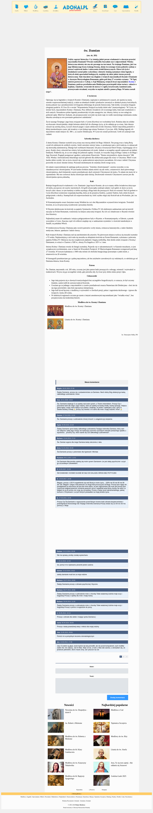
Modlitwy (23, 799)
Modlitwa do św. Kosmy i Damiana (78, 306)
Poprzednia (79, 792)
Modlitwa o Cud (117, 712)
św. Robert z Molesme (73, 726)
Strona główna (76, 796)
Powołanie (48, 799)
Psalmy (114, 799)
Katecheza (86, 799)
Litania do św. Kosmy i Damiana (77, 320)
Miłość (42, 799)
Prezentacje (79, 799)
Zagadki (29, 799)
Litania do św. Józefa (119, 752)
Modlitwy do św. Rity (119, 739)
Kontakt (88, 803)
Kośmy (132, 82)
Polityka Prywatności (68, 803)
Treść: (92, 676)
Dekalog (108, 799)
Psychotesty (128, 799)
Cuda (123, 799)
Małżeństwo (54, 799)
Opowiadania (35, 799)
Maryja (92, 799)
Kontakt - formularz (80, 803)
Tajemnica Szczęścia (119, 726)
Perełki (119, 799)
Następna (104, 792)
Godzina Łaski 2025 (118, 779)
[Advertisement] (76, 30)
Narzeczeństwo (71, 799)
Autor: (92, 666)
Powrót (92, 792)
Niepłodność (62, 799)
